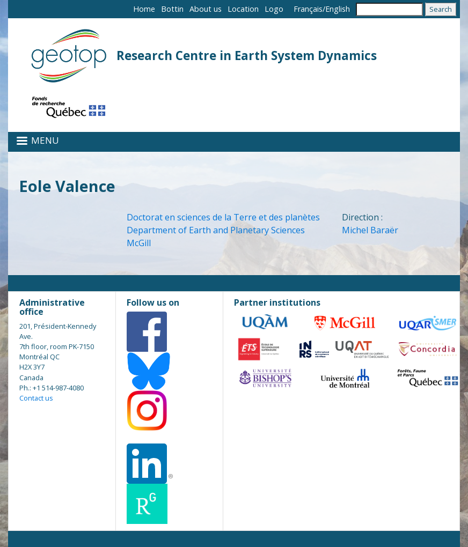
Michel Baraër (370, 230)
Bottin (172, 9)
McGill (139, 243)
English (337, 9)
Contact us (36, 398)
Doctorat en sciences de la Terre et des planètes (223, 217)
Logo (274, 9)
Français (308, 9)
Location (243, 9)
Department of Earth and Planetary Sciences (216, 230)
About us (205, 9)
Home (144, 9)
